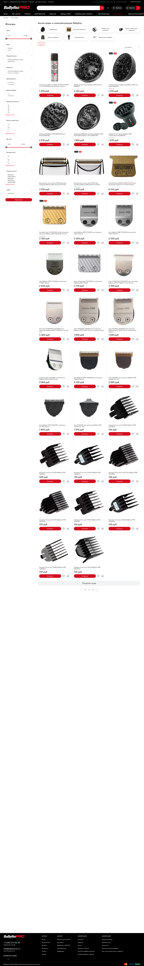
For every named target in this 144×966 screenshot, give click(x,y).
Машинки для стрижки (64, 939)
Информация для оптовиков (18, 1)
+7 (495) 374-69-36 (134, 1)
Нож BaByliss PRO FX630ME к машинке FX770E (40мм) (52, 425)
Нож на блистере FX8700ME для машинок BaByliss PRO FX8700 (88, 282)
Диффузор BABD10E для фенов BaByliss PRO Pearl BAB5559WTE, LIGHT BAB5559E (88, 134)
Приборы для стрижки (84, 14)
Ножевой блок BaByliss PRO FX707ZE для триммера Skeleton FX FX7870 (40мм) (122, 183)
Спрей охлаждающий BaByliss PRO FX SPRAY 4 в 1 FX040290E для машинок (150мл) (54, 85)
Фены (6, 14)
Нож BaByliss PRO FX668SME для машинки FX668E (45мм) (88, 378)
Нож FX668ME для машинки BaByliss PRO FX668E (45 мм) (122, 378)
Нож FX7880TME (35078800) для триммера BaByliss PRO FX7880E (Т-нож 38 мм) (123, 282)
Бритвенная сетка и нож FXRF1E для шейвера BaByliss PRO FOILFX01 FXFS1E (87, 183)
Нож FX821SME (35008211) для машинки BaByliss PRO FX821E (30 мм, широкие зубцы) (89, 329)
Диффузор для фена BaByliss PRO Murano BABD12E (88, 85)
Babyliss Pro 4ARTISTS (63, 945)
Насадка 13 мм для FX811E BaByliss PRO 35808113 (87, 520)
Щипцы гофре (65, 14)
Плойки (27, 14)
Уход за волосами (107, 939)
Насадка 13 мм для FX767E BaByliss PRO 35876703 (52, 520)
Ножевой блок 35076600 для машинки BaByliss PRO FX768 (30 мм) (52, 378)
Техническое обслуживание (110, 948)
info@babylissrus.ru (12, 948)
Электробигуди (103, 14)
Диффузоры (60, 951)
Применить (19, 200)
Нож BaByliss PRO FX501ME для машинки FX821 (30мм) (122, 233)
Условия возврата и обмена (86, 954)
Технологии (105, 945)
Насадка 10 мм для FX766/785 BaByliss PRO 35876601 (123, 473)
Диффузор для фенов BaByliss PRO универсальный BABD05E (120, 134)
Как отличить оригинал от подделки (112, 951)
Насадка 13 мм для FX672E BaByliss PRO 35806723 (87, 568)
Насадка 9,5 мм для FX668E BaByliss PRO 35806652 (122, 425)
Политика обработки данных (86, 951)
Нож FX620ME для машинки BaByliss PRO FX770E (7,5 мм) (88, 425)
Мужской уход (106, 942)
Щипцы (44, 954)
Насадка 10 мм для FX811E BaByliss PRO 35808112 (52, 473)
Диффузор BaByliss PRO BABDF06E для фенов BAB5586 (52, 134)
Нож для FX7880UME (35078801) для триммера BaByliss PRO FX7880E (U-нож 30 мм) (53, 330)
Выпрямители (40, 14)
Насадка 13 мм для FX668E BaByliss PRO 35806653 (52, 568)
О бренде (31, 1)
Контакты (51, 1)
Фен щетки (45, 948)
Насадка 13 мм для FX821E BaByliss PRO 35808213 (122, 520)
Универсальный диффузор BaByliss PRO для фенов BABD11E (123, 85)
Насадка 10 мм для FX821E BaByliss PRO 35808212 (87, 473)
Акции (6, 1)
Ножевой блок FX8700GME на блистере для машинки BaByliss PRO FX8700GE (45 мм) (53, 233)
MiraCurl (52, 14)
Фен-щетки (16, 14)
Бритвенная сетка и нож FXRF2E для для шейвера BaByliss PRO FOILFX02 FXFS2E (52, 183)
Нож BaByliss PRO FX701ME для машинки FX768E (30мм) (52, 282)
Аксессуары (119, 14)
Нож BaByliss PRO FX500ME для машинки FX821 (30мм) (88, 233)
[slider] (6, 38)
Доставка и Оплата (41, 1)
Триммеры (60, 942)
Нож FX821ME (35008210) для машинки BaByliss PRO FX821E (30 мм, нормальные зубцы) (122, 330)
